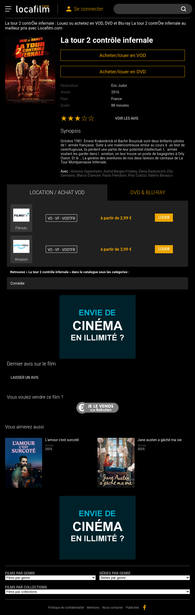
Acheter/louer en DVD (123, 72)
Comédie (17, 283)
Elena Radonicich (152, 171)
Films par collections (26, 587)
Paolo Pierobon (114, 175)
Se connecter (88, 9)
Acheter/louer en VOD (122, 55)
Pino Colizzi (137, 175)
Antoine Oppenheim (86, 171)
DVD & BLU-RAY (147, 192)
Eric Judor (119, 85)
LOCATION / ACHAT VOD (57, 192)
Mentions (93, 607)
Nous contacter (112, 607)
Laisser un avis (24, 377)
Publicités (132, 607)
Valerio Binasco (160, 175)
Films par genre (20, 573)
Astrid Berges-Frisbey (120, 171)
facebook (144, 607)
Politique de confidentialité (66, 607)
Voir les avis (126, 118)
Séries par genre (115, 573)
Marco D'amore (89, 175)
